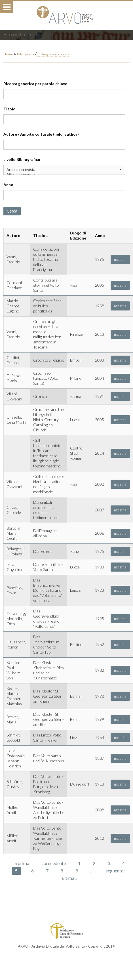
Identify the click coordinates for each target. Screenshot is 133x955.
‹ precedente (53, 863)
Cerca (12, 211)
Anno (8, 184)
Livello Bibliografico (21, 159)
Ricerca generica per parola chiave (35, 83)
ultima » (69, 878)
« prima (22, 863)
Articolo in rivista (64, 169)
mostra (120, 259)
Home (8, 54)
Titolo (9, 108)
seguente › (116, 870)
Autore (13, 235)
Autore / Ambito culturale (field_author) (41, 134)
